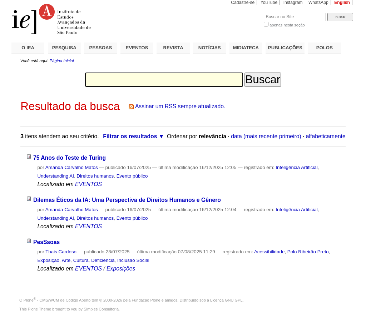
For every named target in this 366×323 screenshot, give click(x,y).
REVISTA (173, 47)
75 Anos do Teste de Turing (69, 158)
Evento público (132, 176)
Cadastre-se (242, 2)
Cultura (81, 260)
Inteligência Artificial (296, 167)
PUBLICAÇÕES (285, 47)
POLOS (324, 47)
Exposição (48, 260)
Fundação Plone (146, 300)
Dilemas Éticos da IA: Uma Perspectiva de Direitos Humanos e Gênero (127, 200)
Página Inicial (61, 61)
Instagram (293, 2)
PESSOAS (100, 47)
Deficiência (102, 260)
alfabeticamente (326, 136)
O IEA (27, 47)
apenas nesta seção (287, 25)
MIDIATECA (246, 47)
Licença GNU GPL (226, 300)
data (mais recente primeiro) (266, 136)
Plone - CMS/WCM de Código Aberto (57, 300)
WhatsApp (318, 2)
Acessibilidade (269, 251)
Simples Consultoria (101, 309)
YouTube (269, 2)
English (342, 2)
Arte (66, 260)
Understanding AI (55, 176)
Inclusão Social (133, 260)
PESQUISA (64, 47)
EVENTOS (137, 47)
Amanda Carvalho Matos (71, 167)
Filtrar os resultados (130, 136)
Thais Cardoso (60, 251)
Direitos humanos (95, 176)
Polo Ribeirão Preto (308, 251)
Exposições (121, 268)
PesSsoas (46, 242)
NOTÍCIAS (209, 47)
